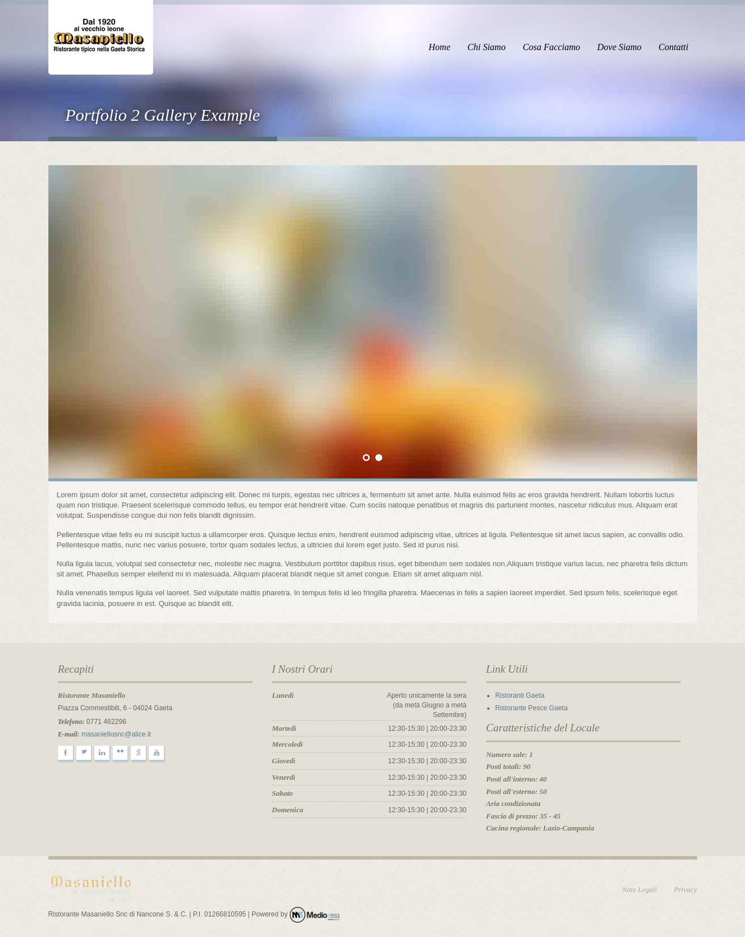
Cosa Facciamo (551, 47)
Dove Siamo (619, 47)
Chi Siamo (486, 47)
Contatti (673, 47)
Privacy (685, 889)
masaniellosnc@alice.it (116, 734)
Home (439, 47)
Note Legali (639, 889)
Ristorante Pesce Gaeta (531, 708)
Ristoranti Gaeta (520, 695)
